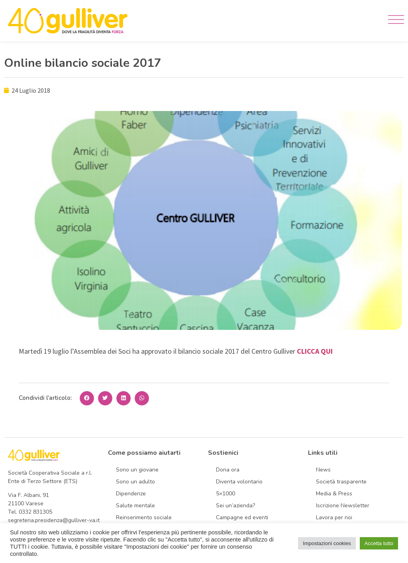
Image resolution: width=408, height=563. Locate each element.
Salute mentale (135, 505)
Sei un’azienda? (235, 505)
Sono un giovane (137, 469)
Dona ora (227, 469)
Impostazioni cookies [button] (327, 543)
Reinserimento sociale (144, 517)
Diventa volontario (239, 481)
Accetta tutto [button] (379, 543)
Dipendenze (131, 493)
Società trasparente (341, 481)
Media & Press (334, 493)
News (323, 469)
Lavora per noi (334, 517)
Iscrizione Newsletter (342, 505)
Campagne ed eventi (242, 517)
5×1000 (225, 493)
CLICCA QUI (315, 351)
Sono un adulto (135, 481)
